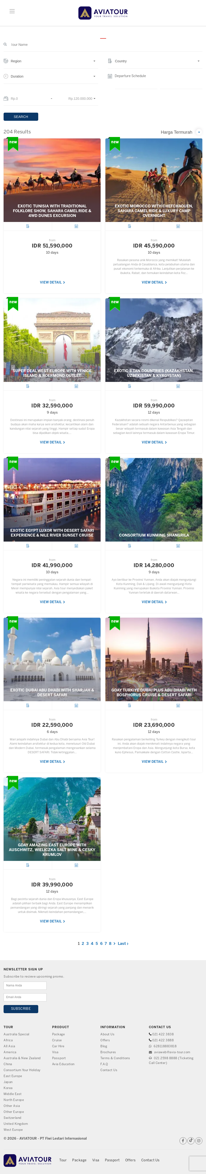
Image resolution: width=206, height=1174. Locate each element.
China (8, 1064)
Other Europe (14, 1112)
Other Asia (12, 1106)
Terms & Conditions (115, 1058)
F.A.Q (104, 1064)
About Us (107, 1034)
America (10, 1052)
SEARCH (21, 117)
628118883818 (163, 1046)
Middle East (13, 1094)
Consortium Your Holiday (23, 1070)
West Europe (13, 1130)
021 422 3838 (163, 1034)
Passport (59, 1058)
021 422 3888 (163, 1040)
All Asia (9, 1046)
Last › (123, 944)
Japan (8, 1082)
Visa (55, 1052)
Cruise (57, 1040)
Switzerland (13, 1118)
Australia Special (17, 1034)
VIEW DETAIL (52, 282)
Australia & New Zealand (22, 1058)
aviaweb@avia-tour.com (170, 1052)
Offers (105, 1040)
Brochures (108, 1052)
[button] (51, 63)
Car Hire (58, 1046)
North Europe (14, 1100)
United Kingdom (16, 1124)
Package (58, 1034)
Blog (103, 1046)
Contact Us (109, 1070)
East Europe (13, 1076)
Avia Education (63, 1064)
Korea (8, 1088)
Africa (8, 1040)
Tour (63, 1160)
